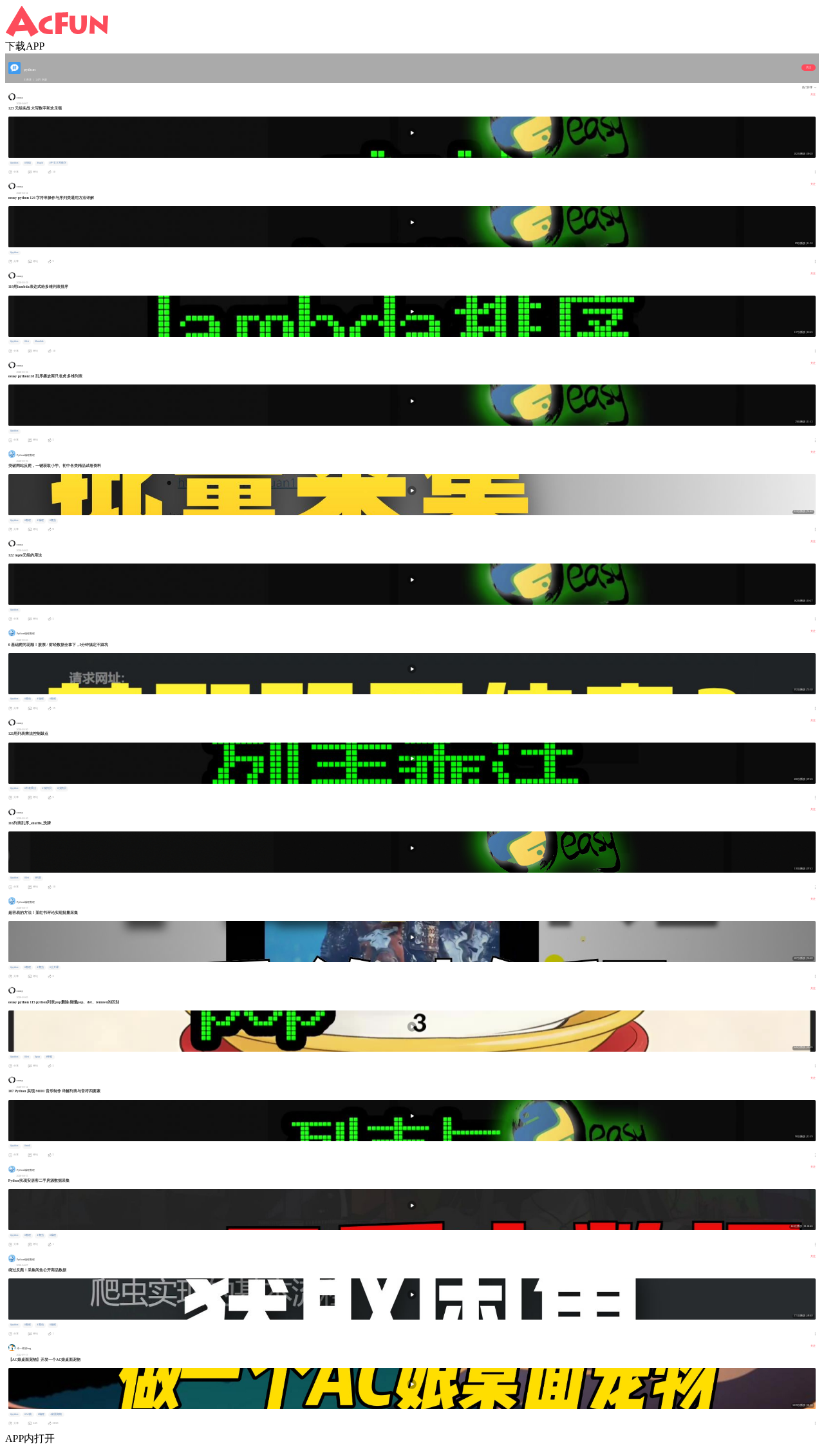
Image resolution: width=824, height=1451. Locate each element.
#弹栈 (49, 1057)
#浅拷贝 (61, 788)
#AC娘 (28, 1414)
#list (26, 341)
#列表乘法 (30, 788)
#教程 (27, 520)
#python (14, 163)
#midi (27, 1145)
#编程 (40, 520)
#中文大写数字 (58, 163)
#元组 (27, 163)
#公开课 (54, 967)
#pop (37, 1057)
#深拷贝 (47, 788)
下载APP (24, 46)
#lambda (39, 341)
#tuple (40, 163)
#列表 (38, 878)
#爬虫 (53, 520)
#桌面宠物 (56, 1414)
